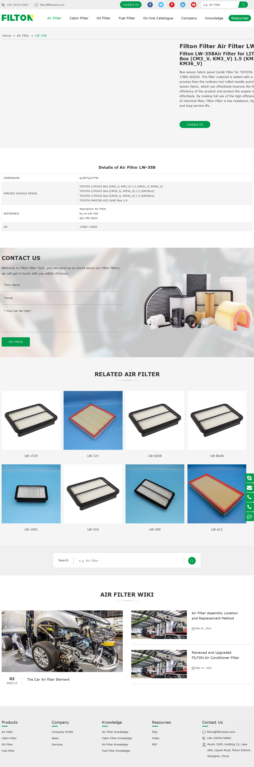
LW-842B (217, 455)
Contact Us (131, 4)
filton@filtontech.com (52, 5)
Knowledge (214, 18)
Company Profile (62, 731)
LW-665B (155, 455)
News (55, 738)
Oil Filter (104, 18)
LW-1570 (31, 455)
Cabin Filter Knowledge (117, 738)
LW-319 (93, 529)
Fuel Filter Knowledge (116, 750)
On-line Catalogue (158, 18)
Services (57, 744)
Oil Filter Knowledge (115, 744)
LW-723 (93, 455)
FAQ (154, 731)
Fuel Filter (127, 18)
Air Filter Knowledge (115, 731)
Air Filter (54, 18)
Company (189, 18)
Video (155, 738)
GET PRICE (16, 341)
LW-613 (216, 529)
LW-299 (155, 529)
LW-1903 (31, 529)
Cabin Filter (78, 18)
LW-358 (40, 35)
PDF (154, 744)
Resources (239, 18)
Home (6, 35)
